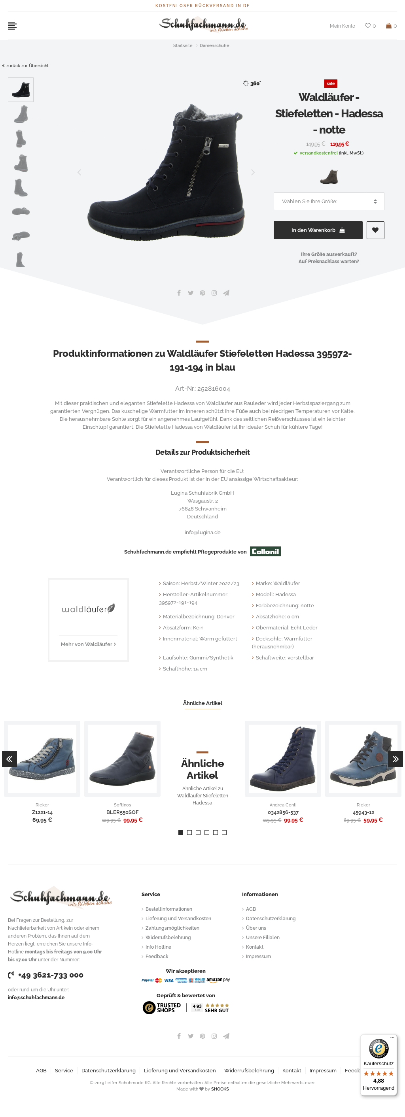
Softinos (122, 805)
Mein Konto (342, 26)
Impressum (258, 956)
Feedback (157, 956)
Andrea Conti (283, 805)
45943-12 (363, 812)
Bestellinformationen (169, 909)
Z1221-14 (42, 812)
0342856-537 (283, 812)
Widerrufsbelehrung (168, 937)
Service (64, 1071)
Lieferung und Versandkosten (178, 918)
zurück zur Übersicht (25, 65)
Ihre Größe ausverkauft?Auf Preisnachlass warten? (329, 258)
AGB (251, 909)
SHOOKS (220, 1089)
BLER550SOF (122, 812)
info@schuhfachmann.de (36, 997)
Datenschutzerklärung (271, 918)
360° (252, 83)
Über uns (256, 928)
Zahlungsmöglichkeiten (172, 928)
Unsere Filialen (263, 937)
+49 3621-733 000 (45, 974)
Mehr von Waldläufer (86, 644)
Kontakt (254, 947)
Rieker (42, 805)
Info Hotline (158, 947)
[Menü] (392, 1039)
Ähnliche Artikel (202, 703)
